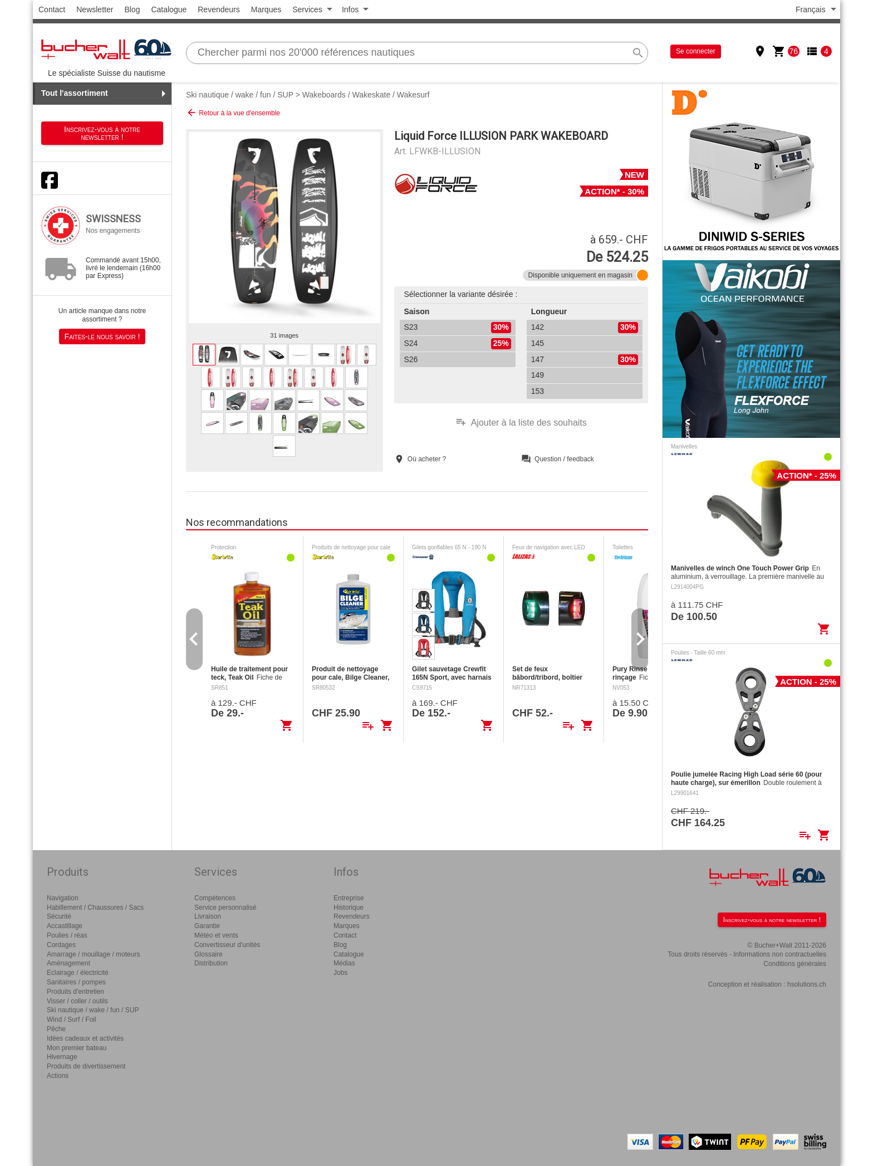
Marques (266, 9)
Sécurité (59, 916)
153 (537, 391)
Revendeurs (219, 9)
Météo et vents (216, 935)
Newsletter (94, 9)
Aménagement (68, 963)
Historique (348, 907)
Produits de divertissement (86, 1066)
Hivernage (62, 1057)
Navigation (63, 898)
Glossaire (208, 954)
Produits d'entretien (75, 992)
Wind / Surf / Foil (71, 1019)
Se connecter (695, 51)
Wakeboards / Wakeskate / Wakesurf (366, 94)
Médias (344, 963)
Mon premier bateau (76, 1048)
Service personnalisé (225, 907)
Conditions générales (794, 964)
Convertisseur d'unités (227, 945)
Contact (51, 9)
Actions (57, 1076)
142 (584, 327)
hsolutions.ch (806, 984)
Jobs (340, 973)
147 (584, 359)
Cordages (61, 945)
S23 (457, 327)
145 (537, 343)
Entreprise (348, 898)
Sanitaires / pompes (76, 982)
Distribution (211, 963)
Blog (132, 9)
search (638, 53)
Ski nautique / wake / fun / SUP (239, 94)
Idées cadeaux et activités (85, 1038)
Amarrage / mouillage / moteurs (93, 954)
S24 (457, 343)
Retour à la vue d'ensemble (233, 112)
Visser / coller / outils (77, 1001)
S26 (411, 359)
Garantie (207, 926)
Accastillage (64, 926)
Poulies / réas (67, 935)
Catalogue (169, 9)
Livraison (207, 916)
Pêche (56, 1029)
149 (537, 374)
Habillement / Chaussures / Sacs (95, 907)
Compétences (215, 898)
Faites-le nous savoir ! (102, 336)
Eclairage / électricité (78, 973)
